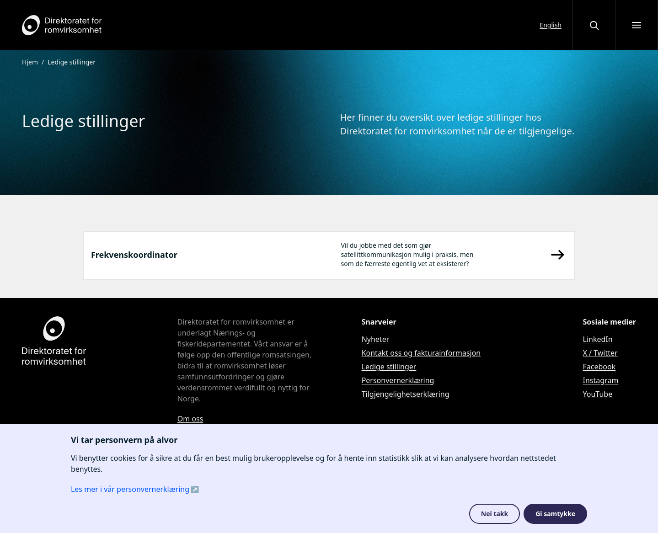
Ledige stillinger (389, 367)
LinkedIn (598, 339)
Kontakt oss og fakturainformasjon (421, 353)
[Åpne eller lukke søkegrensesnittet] (594, 25)
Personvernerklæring (398, 380)
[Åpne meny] (636, 25)
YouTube (598, 394)
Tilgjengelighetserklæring (405, 394)
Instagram (601, 380)
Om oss (190, 419)
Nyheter (376, 339)
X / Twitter (600, 353)
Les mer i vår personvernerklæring (130, 489)
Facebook (599, 367)
